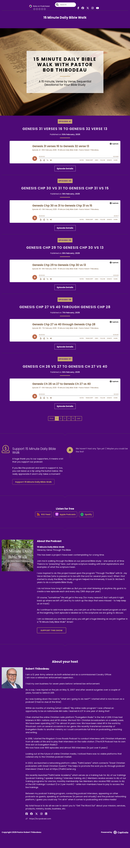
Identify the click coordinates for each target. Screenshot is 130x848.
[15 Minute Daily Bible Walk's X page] (87, 9)
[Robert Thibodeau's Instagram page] (35, 816)
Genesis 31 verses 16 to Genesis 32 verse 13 (65, 128)
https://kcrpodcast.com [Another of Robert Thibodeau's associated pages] (38, 821)
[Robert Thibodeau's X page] (32, 816)
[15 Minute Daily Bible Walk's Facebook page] (80, 9)
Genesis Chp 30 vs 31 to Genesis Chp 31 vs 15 (65, 188)
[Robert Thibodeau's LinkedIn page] (38, 816)
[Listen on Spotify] (87, 516)
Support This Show (52, 632)
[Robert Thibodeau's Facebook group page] (29, 816)
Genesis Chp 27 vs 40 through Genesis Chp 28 (65, 307)
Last (78, 418)
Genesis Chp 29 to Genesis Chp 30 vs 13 (65, 247)
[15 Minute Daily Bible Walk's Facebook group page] (83, 9)
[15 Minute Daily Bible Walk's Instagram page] (91, 9)
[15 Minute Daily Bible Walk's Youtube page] (96, 9)
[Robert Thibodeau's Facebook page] (27, 816)
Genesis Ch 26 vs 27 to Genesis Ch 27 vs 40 (65, 366)
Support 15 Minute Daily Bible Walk (33, 481)
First (51, 418)
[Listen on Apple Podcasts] (65, 516)
